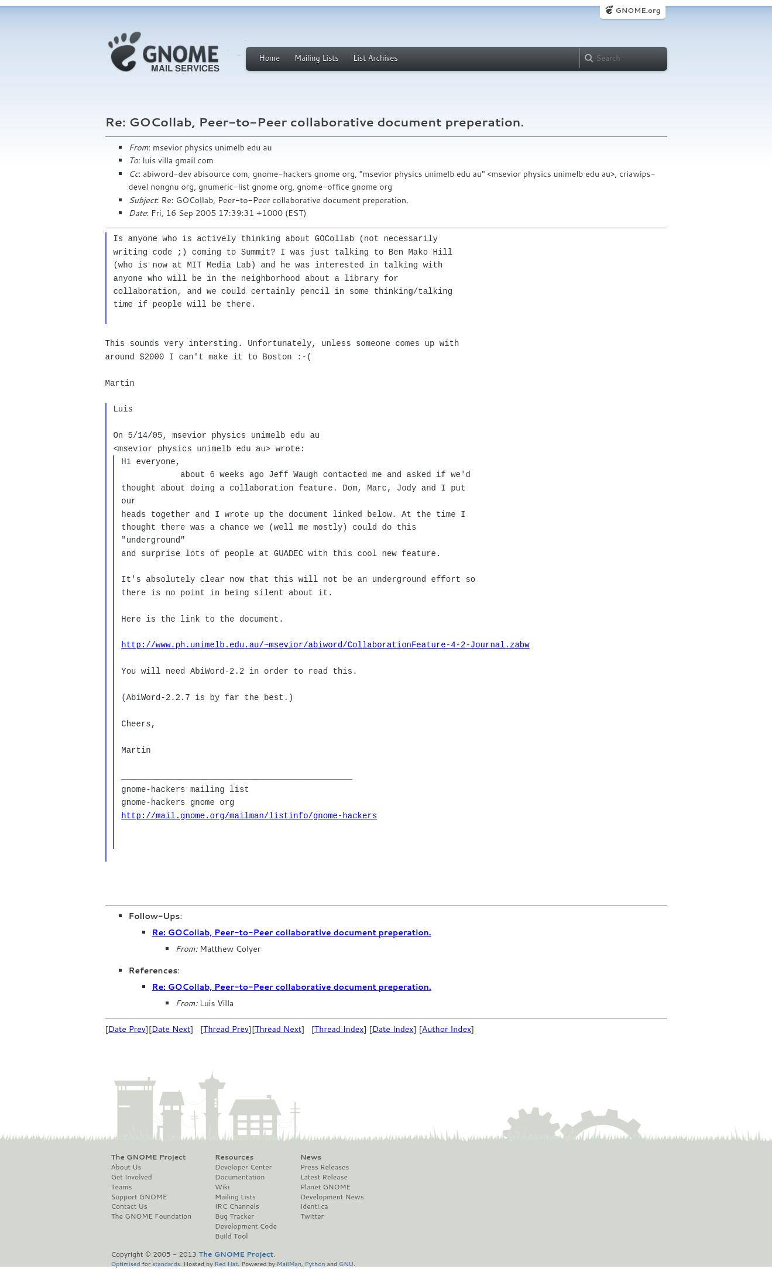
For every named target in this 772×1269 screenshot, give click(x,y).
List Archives (375, 58)
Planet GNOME (325, 1187)
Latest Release (324, 1177)
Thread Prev (226, 1029)
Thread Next (278, 1029)
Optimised (125, 1263)
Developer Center (243, 1167)
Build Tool (231, 1236)
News (310, 1157)
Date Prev (127, 1029)
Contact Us (129, 1206)
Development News (332, 1197)
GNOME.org (637, 10)
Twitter (312, 1216)
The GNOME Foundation (151, 1216)
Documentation (240, 1177)
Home (269, 58)
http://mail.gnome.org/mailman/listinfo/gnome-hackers (249, 815)
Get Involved (131, 1177)
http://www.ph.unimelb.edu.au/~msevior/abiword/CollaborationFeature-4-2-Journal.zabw (325, 644)
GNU (346, 1263)
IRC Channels (237, 1206)
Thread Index (339, 1029)
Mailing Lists (316, 58)
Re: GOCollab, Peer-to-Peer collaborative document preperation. (291, 932)
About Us (126, 1167)
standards (166, 1263)
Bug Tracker (234, 1216)
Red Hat (226, 1263)
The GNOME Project (148, 1157)
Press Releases (324, 1167)
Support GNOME (139, 1197)
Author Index (446, 1029)
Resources (234, 1157)
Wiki (222, 1187)
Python (315, 1263)
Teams (121, 1187)
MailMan (289, 1263)
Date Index (393, 1029)
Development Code (246, 1226)
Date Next (171, 1029)
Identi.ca (314, 1206)
